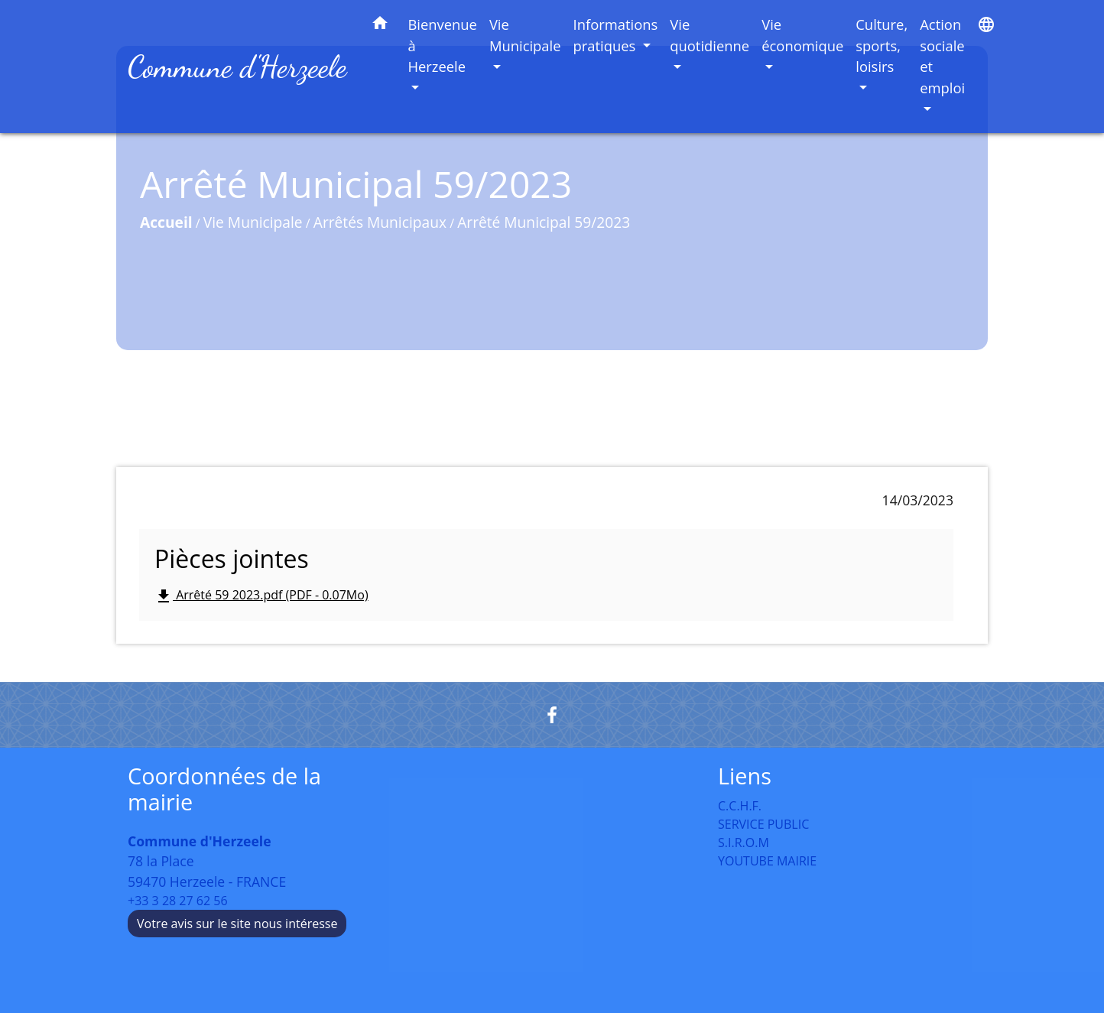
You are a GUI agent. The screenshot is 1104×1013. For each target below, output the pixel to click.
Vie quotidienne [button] (709, 35)
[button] (380, 26)
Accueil (166, 222)
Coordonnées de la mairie (224, 789)
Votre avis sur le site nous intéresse (237, 923)
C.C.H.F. (739, 805)
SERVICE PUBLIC (763, 824)
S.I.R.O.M (743, 842)
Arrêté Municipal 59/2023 (543, 222)
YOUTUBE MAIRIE (767, 860)
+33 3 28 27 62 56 (178, 900)
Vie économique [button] (802, 35)
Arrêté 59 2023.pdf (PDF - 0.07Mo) (261, 596)
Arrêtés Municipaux (379, 222)
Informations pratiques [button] (615, 35)
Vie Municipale (253, 222)
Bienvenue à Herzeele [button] (442, 45)
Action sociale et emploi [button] (942, 56)
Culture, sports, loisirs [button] (882, 45)
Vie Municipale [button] (525, 35)
